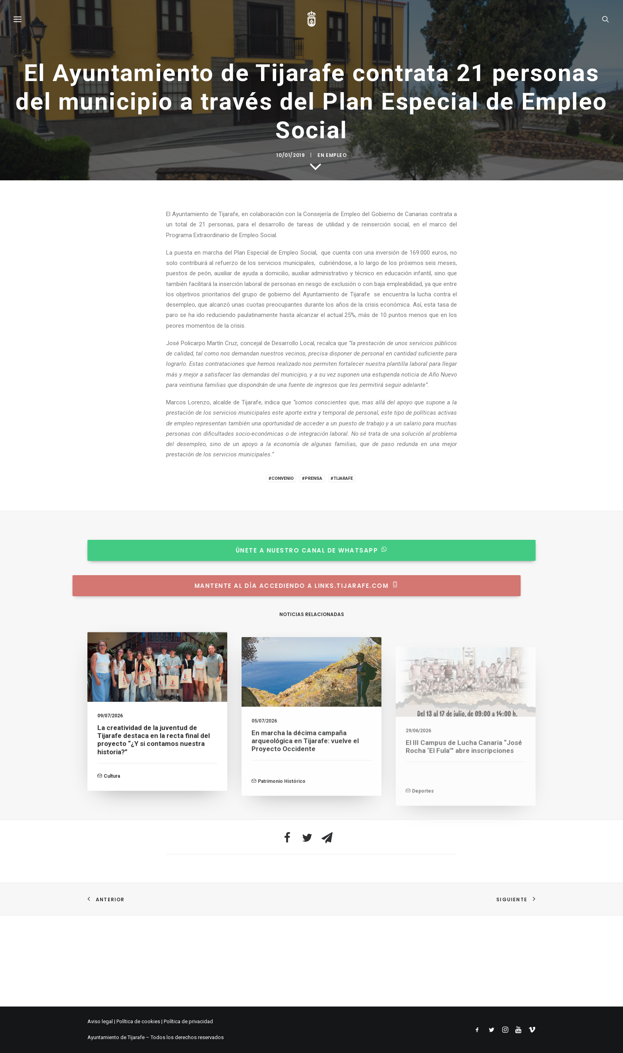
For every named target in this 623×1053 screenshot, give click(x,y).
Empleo (336, 569)
